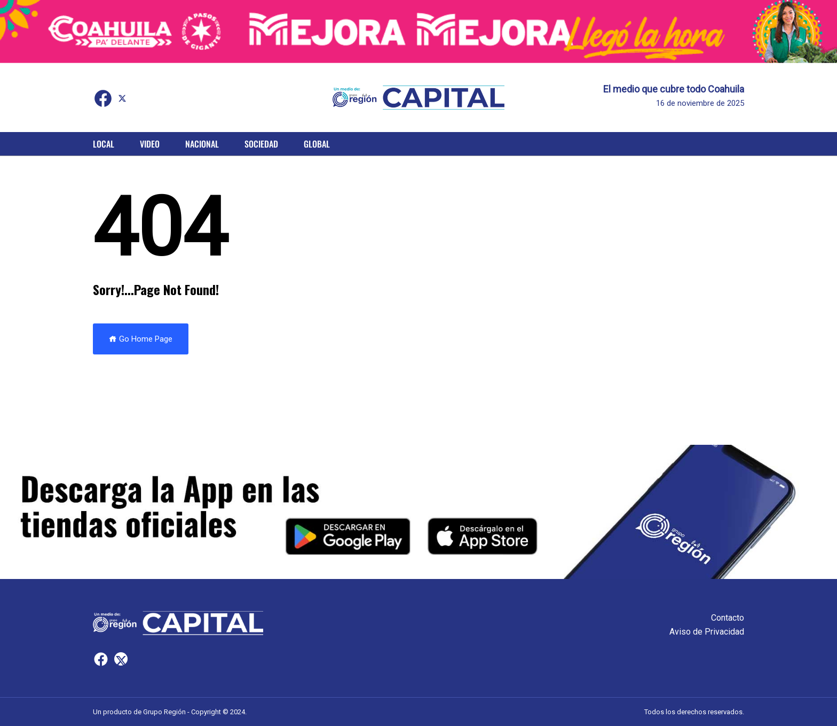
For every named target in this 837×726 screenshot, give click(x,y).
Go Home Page (140, 339)
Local (103, 143)
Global (317, 143)
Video (150, 143)
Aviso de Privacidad (706, 632)
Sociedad (261, 143)
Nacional (202, 143)
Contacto (727, 618)
